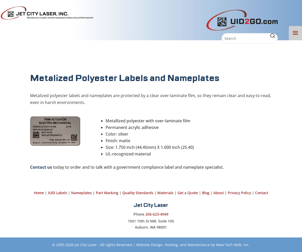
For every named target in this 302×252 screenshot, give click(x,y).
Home (39, 192)
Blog (205, 192)
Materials (165, 192)
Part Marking (107, 192)
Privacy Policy (239, 192)
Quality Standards (137, 192)
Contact (261, 192)
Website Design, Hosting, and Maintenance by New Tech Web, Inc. (193, 244)
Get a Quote (188, 192)
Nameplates (81, 192)
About (218, 192)
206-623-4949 (156, 214)
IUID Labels (57, 192)
